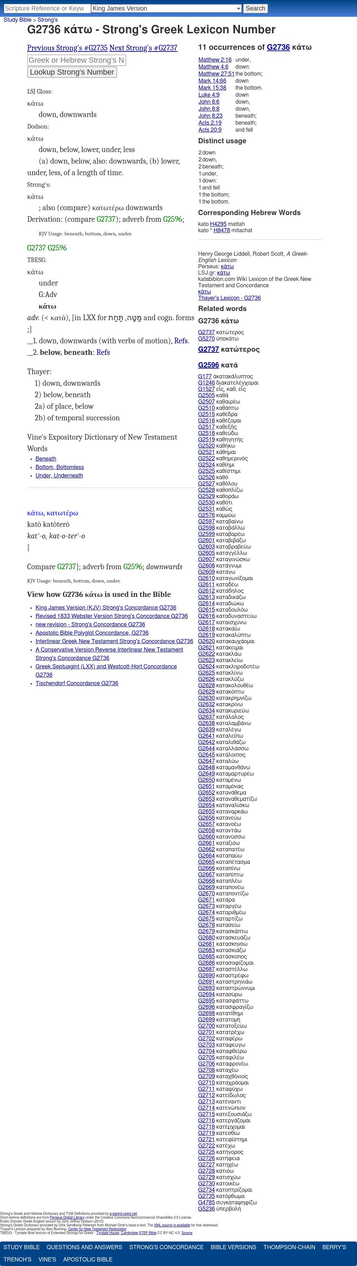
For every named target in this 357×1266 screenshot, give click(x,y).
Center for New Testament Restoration (97, 1229)
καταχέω (218, 1070)
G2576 (206, 515)
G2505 (206, 395)
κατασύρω (220, 994)
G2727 (206, 1165)
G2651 (206, 786)
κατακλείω (220, 660)
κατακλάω (220, 654)
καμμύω (217, 515)
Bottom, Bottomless (60, 467)
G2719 (206, 1133)
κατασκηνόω (223, 944)
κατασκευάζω (224, 938)
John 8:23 (211, 116)
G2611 (206, 584)
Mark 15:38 (212, 88)
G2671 (206, 900)
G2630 (206, 698)
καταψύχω (220, 1089)
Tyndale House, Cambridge (117, 1233)
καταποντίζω (223, 893)
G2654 (206, 805)
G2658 (206, 830)
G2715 (206, 1114)
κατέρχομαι (221, 1127)
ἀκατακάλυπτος (225, 376)
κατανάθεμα (222, 793)
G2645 (206, 755)
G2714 (206, 1108)
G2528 (206, 490)
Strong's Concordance (166, 1247)
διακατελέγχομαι (228, 383)
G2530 (206, 502)
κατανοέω (219, 824)
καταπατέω (221, 849)
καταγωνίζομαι (225, 578)
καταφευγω (221, 1045)
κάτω (227, 266)
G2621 (206, 648)
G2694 (206, 994)
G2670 (206, 893)
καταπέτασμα (224, 862)
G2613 (206, 597)
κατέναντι (219, 1102)
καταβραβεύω (224, 547)
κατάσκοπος (222, 956)
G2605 (206, 553)
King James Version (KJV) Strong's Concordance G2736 (106, 608)
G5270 (206, 339)
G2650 (206, 780)
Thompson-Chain (289, 1247)
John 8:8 (209, 109)
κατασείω (219, 925)
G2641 (206, 736)
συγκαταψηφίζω (227, 1202)
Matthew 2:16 (215, 60)
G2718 (206, 1127)
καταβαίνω (220, 521)
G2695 (206, 1001)
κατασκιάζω (222, 950)
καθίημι (216, 465)
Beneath (46, 459)
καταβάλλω (221, 528)
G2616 (206, 616)
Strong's (47, 20)
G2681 (206, 944)
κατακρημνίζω (225, 698)
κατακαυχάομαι (226, 641)
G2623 (206, 660)
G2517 (206, 427)
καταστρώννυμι (226, 988)
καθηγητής (220, 439)
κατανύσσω (221, 837)
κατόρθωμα (221, 1196)
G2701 (206, 1032)
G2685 (206, 956)
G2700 (206, 1026)
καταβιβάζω (222, 540)
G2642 (206, 742)
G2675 (206, 919)
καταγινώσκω (224, 559)
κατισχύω (219, 1177)
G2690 (206, 975)
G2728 (206, 1171)
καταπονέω (221, 887)
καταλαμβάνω (224, 723)
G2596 (172, 219)
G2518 (206, 433)
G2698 (206, 1013)
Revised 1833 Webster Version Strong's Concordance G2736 (112, 616)
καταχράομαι (223, 1083)
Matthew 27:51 (217, 74)
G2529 (206, 496)
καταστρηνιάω (225, 982)
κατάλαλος (221, 717)
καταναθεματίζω (228, 799)
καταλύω (218, 761)
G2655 (206, 811)
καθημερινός (223, 458)
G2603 (206, 547)
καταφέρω (220, 1038)
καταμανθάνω (224, 767)
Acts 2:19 (210, 123)
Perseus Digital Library (67, 1217)
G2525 (206, 471)
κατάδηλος (221, 591)
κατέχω (216, 1146)
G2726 (206, 1158)
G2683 (206, 950)
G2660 (206, 837)
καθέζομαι (219, 421)
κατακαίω (219, 629)
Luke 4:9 (209, 95)
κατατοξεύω (222, 1026)
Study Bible (18, 20)
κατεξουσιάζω (225, 1114)
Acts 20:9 (210, 130)
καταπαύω (220, 856)
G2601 (206, 540)
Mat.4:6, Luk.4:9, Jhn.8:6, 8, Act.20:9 (181, 341)
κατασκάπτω (223, 931)
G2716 (206, 1120)
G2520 (206, 446)
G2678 (206, 925)
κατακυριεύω (223, 711)
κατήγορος (220, 1152)
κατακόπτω (221, 692)
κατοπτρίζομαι (225, 1190)
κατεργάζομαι (224, 1120)
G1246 (206, 383)
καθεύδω (218, 433)
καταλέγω (219, 729)
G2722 (206, 1146)
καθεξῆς (217, 427)
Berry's (334, 1247)
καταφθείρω (222, 1051)
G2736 (278, 47)
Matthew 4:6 (214, 67)
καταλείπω (220, 736)
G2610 (206, 578)
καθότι (215, 502)
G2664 (206, 856)
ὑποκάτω (218, 339)
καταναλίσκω (223, 805)
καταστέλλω (223, 969)
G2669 (206, 887)
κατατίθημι (220, 1013)
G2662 (206, 849)
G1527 (206, 389)
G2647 (206, 761)
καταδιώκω (221, 603)
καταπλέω (220, 881)
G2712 (206, 1095)
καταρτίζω (220, 919)
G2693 (206, 988)
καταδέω (218, 584)
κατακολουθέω (225, 685)
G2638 (206, 723)
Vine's (47, 1259)
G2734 (206, 1190)
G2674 (206, 912)
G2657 (206, 824)
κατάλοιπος (222, 755)
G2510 (206, 408)
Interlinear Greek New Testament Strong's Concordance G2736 (114, 641)
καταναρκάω (223, 811)
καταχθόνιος (223, 1076)
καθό (213, 477)
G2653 (206, 799)
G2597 (206, 521)
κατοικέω (219, 1183)
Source (186, 1233)
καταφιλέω (221, 1057)
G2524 (206, 465)
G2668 (206, 881)
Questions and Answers (84, 1247)
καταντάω (219, 830)
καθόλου (218, 484)
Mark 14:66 (212, 81)
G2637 (206, 717)
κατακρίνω (220, 704)
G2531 (206, 509)
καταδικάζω (222, 597)
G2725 (206, 1152)
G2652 (206, 793)
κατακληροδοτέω (229, 666)
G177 (205, 376)
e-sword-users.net (123, 1214)
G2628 (206, 685)
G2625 (206, 673)
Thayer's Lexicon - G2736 (229, 298)
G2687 (206, 969)
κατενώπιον (222, 1108)
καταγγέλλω (222, 553)
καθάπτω (218, 408)
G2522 (206, 458)
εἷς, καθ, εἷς (222, 389)
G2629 (206, 692)
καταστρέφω (223, 975)
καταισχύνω (222, 622)
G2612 (206, 591)
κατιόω (216, 1171)
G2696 (206, 1007)
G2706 (206, 1064)
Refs (181, 340)
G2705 (206, 1057)
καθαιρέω (219, 402)
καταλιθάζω (222, 742)
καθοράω (218, 496)
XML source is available (172, 1225)
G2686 (206, 963)
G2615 (206, 610)
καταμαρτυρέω (226, 774)
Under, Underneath (59, 476)
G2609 (206, 572)
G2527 (206, 484)
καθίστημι (219, 471)
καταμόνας (220, 786)
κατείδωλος (222, 1095)
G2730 (206, 1183)
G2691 (206, 982)
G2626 (206, 679)
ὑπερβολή (219, 1209)
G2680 (206, 938)
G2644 (206, 748)
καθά (213, 395)
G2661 (206, 843)
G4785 (206, 1202)
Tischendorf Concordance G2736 (77, 683)
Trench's (18, 1259)
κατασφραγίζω (225, 1007)
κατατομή (219, 1020)
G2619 (206, 635)
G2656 (206, 818)
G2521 (206, 452)
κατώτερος (221, 332)
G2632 (206, 704)
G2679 (206, 931)
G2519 (206, 439)
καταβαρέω (221, 534)
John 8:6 (209, 102)
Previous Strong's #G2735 (67, 48)
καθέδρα (218, 414)
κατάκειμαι (220, 648)
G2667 (206, 875)
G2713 (206, 1102)
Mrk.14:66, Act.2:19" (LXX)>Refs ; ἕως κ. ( (103, 352)
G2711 (206, 1089)
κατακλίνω (220, 673)
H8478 (222, 230)
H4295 (218, 224)
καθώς (215, 509)
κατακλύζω (221, 679)
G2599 (206, 534)
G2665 (206, 862)
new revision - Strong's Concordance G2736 (90, 624)
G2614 (206, 603)
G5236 (206, 1209)
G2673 (206, 906)
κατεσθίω (219, 1133)
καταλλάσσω (223, 748)
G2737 (106, 219)
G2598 (206, 528)
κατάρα (216, 900)
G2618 (206, 629)
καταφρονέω (223, 1064)
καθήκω (216, 446)
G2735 (206, 1196)
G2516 (206, 421)
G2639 (206, 729)
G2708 (206, 1070)
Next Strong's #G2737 (143, 48)
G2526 (206, 477)
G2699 (206, 1020)
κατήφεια (219, 1158)
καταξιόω (219, 843)
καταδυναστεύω (227, 616)
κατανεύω (219, 818)
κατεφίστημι (222, 1139)
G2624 (206, 666)
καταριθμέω (222, 912)
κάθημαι (217, 452)
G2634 (206, 711)
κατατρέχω (221, 1032)
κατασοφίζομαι (226, 963)
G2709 (206, 1076)
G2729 (206, 1177)
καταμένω (219, 780)
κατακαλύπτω (224, 635)
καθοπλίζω (220, 490)
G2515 (206, 414)
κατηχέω (218, 1165)
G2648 (206, 767)
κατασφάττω (223, 1001)
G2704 (206, 1051)
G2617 (206, 622)
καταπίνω (219, 868)
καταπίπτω (220, 875)
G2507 (206, 402)
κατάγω (216, 572)
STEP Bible (147, 1233)
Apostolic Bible (87, 1259)
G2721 (206, 1139)
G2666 (206, 868)
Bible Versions (233, 1247)
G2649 (206, 774)
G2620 (206, 641)
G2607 (206, 559)
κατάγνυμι (220, 566)
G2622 (206, 654)
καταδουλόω (223, 610)
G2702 (206, 1038)
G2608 (206, 566)
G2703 (206, 1045)
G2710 (206, 1083)
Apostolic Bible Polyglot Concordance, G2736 (92, 633)
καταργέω (219, 906)
